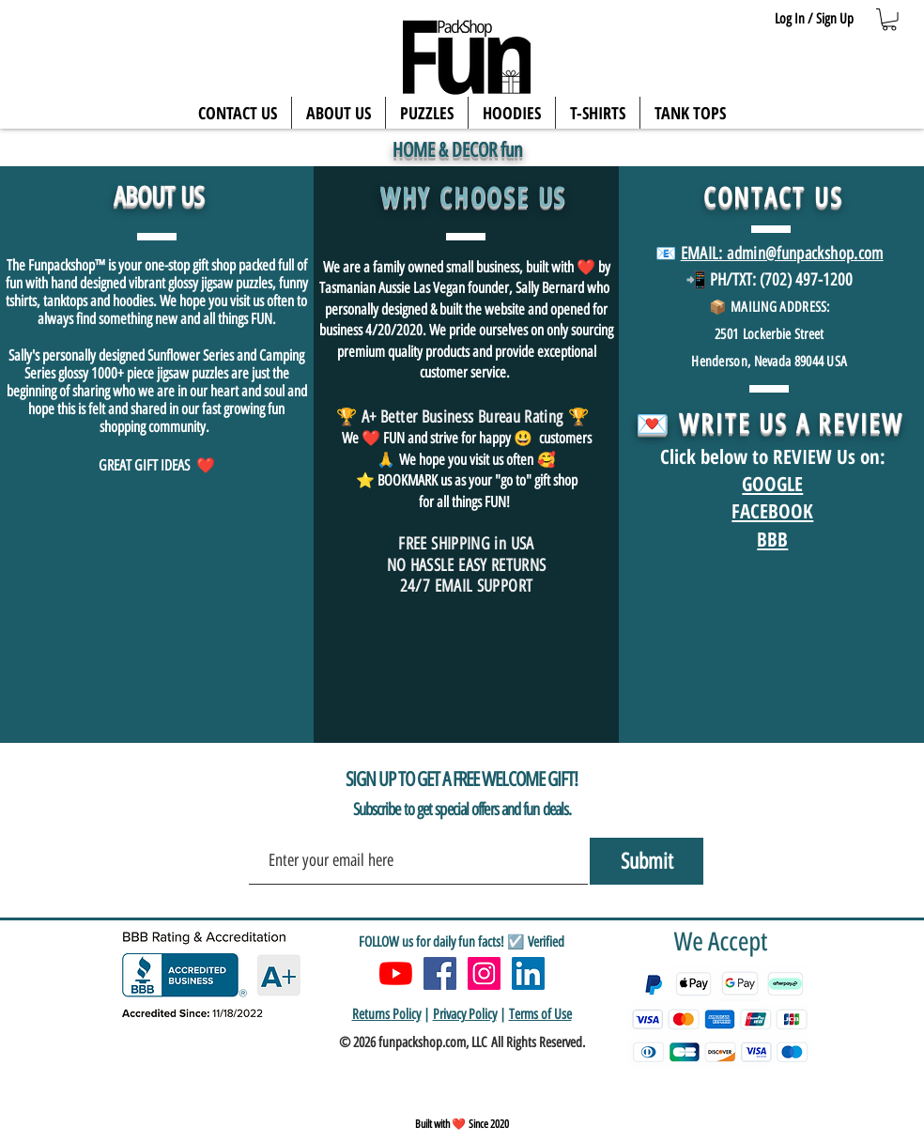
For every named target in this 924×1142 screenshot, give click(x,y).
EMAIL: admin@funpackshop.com (782, 253)
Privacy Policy (465, 1014)
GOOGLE (772, 484)
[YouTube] (395, 973)
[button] (889, 19)
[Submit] (646, 861)
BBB (772, 539)
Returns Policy (386, 1014)
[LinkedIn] (528, 973)
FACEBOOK (772, 511)
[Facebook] (440, 973)
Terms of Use (540, 1014)
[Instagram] (484, 973)
